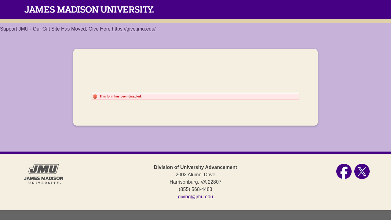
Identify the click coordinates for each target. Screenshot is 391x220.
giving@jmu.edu (195, 196)
